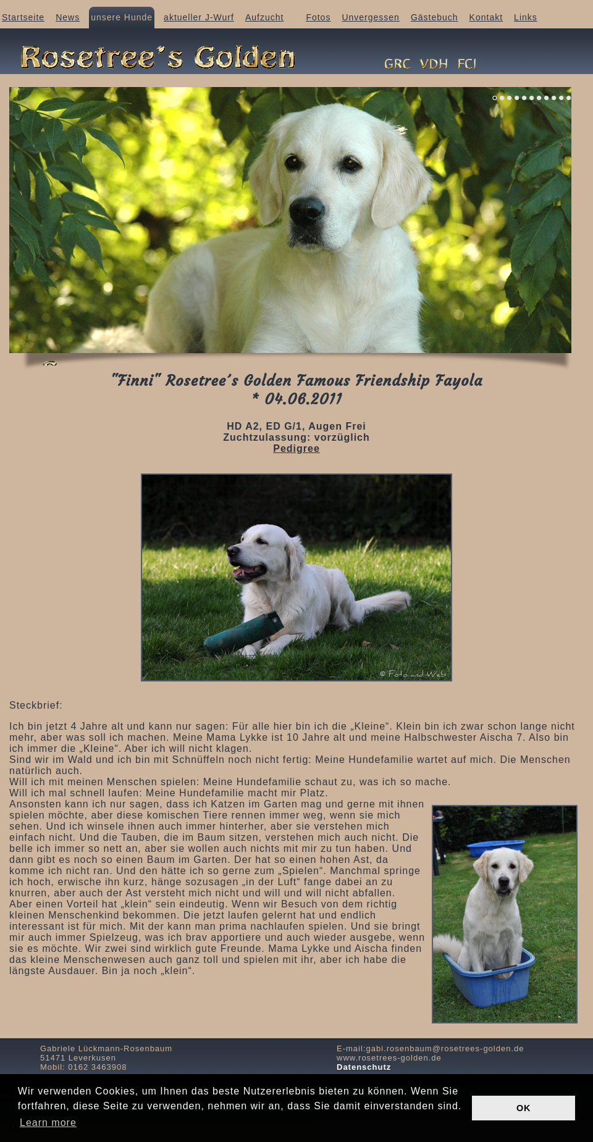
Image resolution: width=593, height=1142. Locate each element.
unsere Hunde (122, 17)
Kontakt (486, 17)
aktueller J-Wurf (199, 17)
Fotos (318, 17)
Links (525, 17)
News (68, 17)
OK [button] (523, 1108)
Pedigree (296, 448)
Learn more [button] (48, 1122)
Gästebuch (434, 17)
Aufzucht (264, 17)
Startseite (23, 17)
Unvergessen (371, 17)
